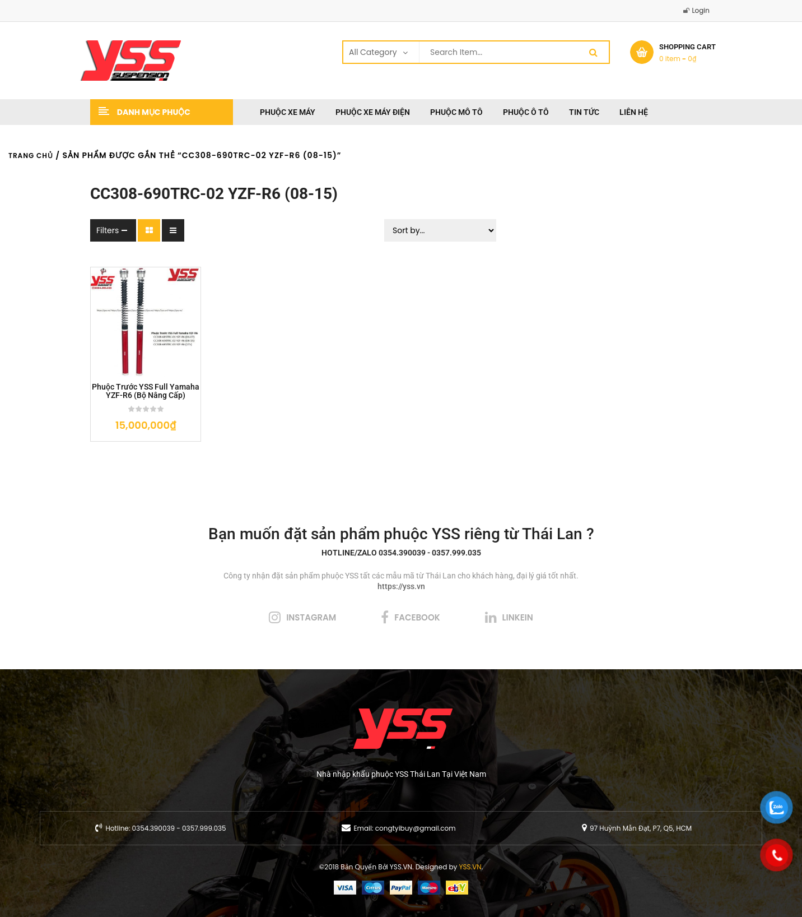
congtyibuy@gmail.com (415, 828)
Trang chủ (30, 155)
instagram (311, 617)
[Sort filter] (440, 230)
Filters (107, 230)
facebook (417, 617)
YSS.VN (470, 867)
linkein (517, 617)
